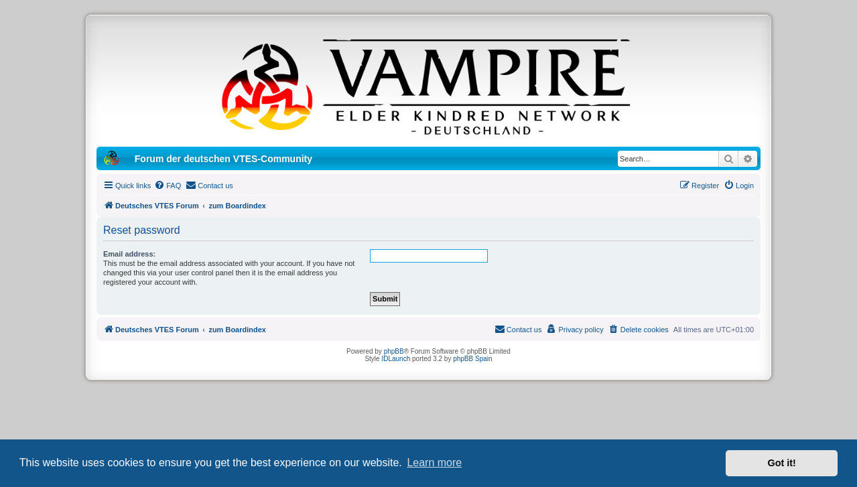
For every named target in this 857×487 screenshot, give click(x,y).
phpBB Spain (472, 358)
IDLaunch (395, 358)
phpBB (394, 351)
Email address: (129, 254)
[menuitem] (167, 186)
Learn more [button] (434, 462)
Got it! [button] (782, 463)
